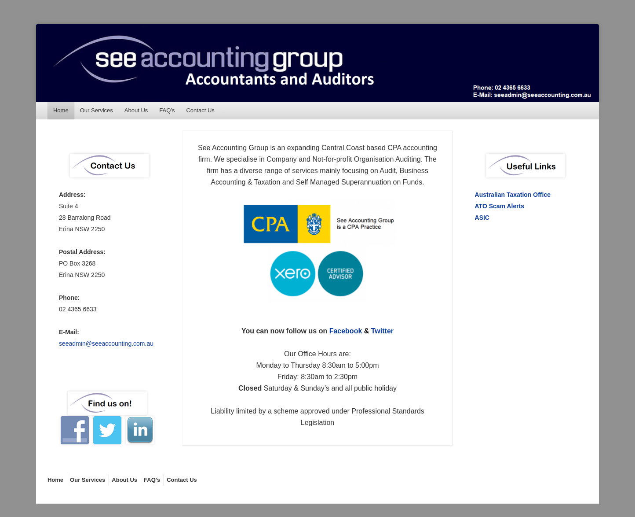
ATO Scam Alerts (500, 206)
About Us (136, 110)
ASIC (482, 217)
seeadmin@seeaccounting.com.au (106, 343)
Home (61, 110)
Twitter (382, 331)
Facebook (345, 331)
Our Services (96, 110)
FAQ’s (167, 110)
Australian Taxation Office (513, 194)
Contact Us (200, 110)
